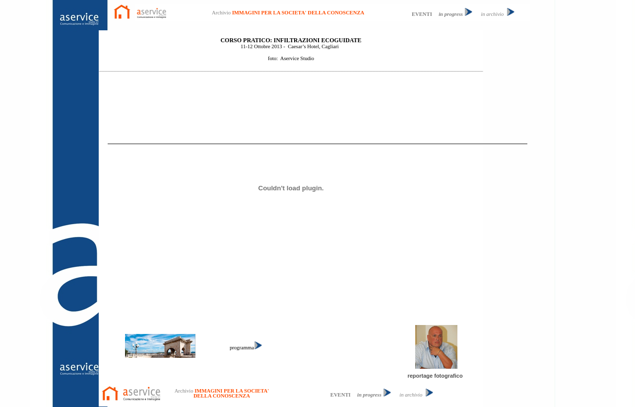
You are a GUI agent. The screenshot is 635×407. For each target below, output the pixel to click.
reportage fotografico (434, 376)
